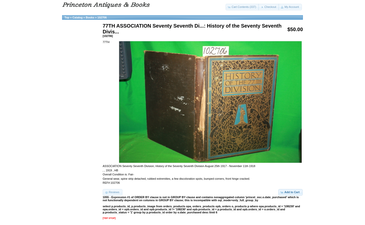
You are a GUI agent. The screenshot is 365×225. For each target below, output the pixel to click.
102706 (102, 17)
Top (66, 17)
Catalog (77, 17)
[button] (242, 7)
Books (90, 17)
